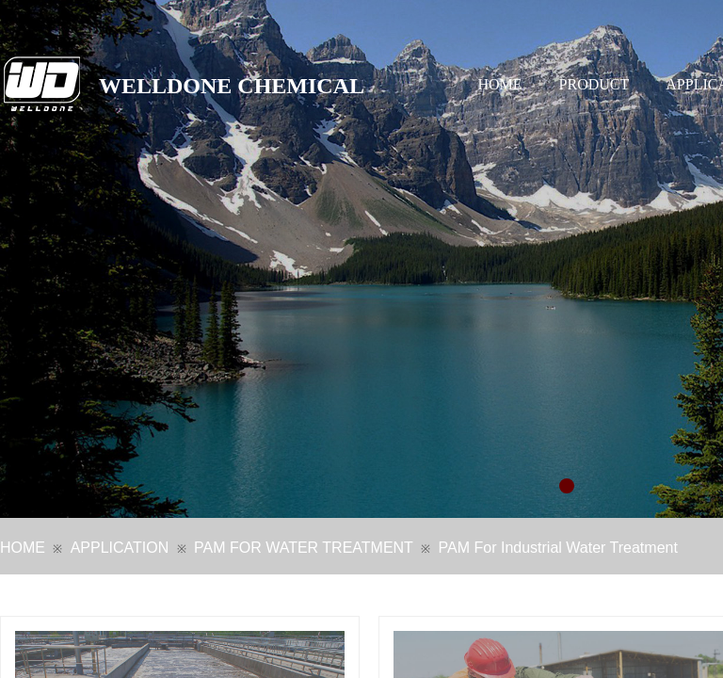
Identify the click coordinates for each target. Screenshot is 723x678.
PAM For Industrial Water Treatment (558, 548)
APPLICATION (120, 548)
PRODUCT (594, 84)
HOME (500, 84)
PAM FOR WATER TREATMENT (303, 548)
